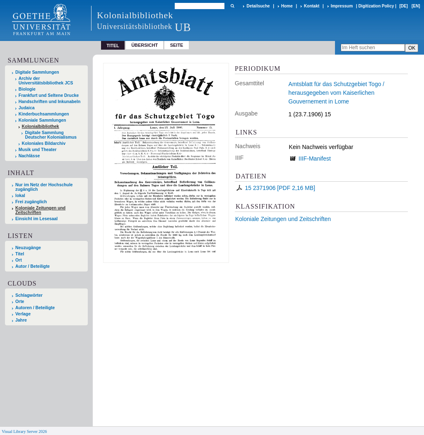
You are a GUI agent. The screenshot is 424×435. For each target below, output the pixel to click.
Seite (176, 45)
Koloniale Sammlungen (42, 120)
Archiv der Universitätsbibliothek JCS (46, 80)
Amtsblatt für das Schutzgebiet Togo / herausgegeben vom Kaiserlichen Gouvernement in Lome (337, 93)
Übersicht (144, 45)
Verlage (23, 314)
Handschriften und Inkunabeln (50, 101)
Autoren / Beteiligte (35, 307)
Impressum (342, 6)
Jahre (21, 320)
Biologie (27, 89)
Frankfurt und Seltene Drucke (49, 95)
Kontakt (311, 6)
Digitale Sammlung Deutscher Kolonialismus (51, 134)
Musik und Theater (38, 149)
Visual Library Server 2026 (24, 431)
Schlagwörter (29, 295)
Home (287, 6)
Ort (18, 260)
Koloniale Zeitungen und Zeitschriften (283, 219)
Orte (19, 301)
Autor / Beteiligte (32, 266)
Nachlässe (29, 156)
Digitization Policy (376, 6)
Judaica (27, 108)
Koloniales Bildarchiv (44, 143)
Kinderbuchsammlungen (44, 114)
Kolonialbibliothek (40, 126)
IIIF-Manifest (315, 158)
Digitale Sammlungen (37, 72)
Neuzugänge (28, 247)
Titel (19, 254)
